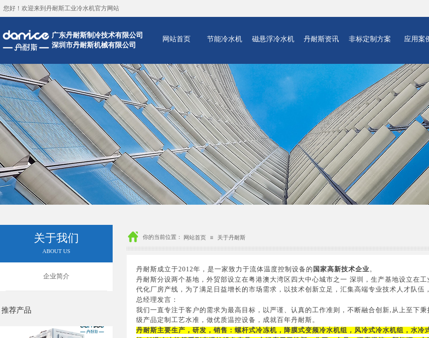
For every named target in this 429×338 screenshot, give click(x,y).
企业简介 (56, 276)
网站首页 (176, 39)
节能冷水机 (224, 39)
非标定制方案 (370, 39)
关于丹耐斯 (231, 237)
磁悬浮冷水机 (273, 39)
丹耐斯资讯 (321, 39)
